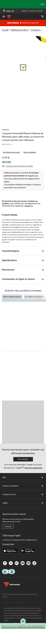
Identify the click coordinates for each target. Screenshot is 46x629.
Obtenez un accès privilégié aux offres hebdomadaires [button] (23, 627)
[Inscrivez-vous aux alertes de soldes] (17, 166)
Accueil (5, 30)
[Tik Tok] (34, 563)
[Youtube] (23, 563)
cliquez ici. (28, 206)
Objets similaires (29, 152)
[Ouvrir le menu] (3, 17)
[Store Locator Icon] (4, 11)
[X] (11, 563)
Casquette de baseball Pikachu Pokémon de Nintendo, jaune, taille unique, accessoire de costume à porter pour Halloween (23, 136)
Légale (23, 503)
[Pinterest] (28, 563)
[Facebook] (5, 563)
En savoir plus (8, 544)
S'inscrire (8, 527)
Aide (23, 477)
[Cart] (42, 17)
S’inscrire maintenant (33, 468)
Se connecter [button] (23, 459)
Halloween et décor (19, 30)
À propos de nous (23, 494)
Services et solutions (23, 486)
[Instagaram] (17, 563)
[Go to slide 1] (23, 67)
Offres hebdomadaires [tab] (12, 297)
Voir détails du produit (11, 152)
